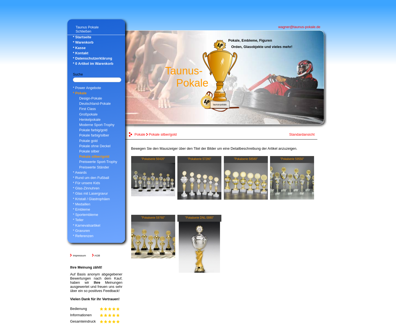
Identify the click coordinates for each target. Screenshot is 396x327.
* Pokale (80, 93)
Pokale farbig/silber (94, 135)
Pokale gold (88, 141)
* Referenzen (83, 236)
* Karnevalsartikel (86, 225)
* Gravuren (81, 231)
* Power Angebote (87, 88)
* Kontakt (80, 53)
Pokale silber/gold (94, 156)
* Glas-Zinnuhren (86, 188)
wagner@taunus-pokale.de (299, 27)
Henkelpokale (90, 119)
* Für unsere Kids (86, 183)
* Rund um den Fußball (91, 178)
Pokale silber (89, 151)
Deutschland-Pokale (95, 103)
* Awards (80, 172)
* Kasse (79, 48)
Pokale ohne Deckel (95, 146)
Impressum (79, 255)
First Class (87, 109)
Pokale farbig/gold (93, 130)
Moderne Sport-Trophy (96, 125)
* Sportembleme (85, 215)
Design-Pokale (90, 98)
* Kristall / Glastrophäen (91, 199)
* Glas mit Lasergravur (90, 193)
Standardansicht (302, 134)
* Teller (78, 220)
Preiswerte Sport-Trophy (98, 162)
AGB (97, 255)
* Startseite (82, 37)
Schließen (83, 31)
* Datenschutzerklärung (92, 58)
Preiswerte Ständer (94, 167)
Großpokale (88, 114)
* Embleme (81, 209)
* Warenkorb (83, 42)
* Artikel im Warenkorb (93, 63)
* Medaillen (81, 204)
